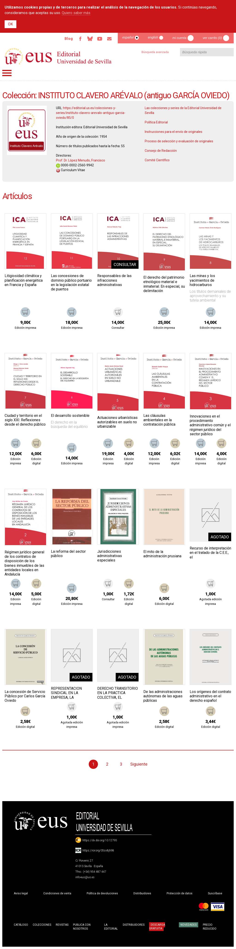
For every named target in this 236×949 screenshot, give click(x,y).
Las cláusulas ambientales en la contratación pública (159, 420)
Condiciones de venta (57, 893)
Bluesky (90, 38)
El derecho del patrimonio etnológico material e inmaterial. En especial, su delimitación (164, 284)
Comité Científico (157, 160)
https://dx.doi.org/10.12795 (100, 840)
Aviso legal (21, 893)
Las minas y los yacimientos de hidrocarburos (202, 280)
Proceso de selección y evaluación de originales (179, 141)
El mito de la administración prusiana (162, 553)
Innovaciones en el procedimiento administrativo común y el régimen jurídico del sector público (210, 425)
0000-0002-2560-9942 (75, 165)
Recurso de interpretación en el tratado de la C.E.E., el (210, 552)
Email (109, 38)
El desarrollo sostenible (70, 415)
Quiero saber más (76, 13)
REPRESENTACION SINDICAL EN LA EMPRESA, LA (66, 692)
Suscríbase (215, 893)
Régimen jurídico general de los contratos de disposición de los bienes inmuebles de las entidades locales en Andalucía (24, 563)
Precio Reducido (209, 926)
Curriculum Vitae (70, 170)
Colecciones (42, 924)
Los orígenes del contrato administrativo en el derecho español (210, 696)
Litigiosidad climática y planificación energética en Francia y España (24, 280)
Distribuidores (142, 893)
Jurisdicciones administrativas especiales (109, 555)
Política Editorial (156, 122)
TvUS (99, 38)
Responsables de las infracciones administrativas (114, 280)
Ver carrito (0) (212, 38)
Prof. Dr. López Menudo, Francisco (80, 160)
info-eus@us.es (84, 877)
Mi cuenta (179, 38)
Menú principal (7, 73)
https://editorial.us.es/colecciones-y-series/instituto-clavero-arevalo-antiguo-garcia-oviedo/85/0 (90, 112)
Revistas (62, 924)
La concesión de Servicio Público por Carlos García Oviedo (25, 696)
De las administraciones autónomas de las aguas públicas (163, 696)
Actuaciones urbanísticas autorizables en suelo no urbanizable (117, 422)
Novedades (188, 924)
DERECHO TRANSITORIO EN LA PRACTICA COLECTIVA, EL (117, 692)
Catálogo (21, 924)
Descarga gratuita (157, 926)
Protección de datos (179, 893)
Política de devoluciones (102, 893)
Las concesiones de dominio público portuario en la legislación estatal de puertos (71, 282)
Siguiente (139, 764)
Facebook (80, 38)
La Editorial (111, 926)
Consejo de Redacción (161, 150)
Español (128, 37)
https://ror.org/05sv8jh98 (98, 850)
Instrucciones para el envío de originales (173, 132)
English (153, 37)
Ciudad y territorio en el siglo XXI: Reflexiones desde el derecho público (25, 420)
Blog (69, 38)
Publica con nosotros (82, 926)
